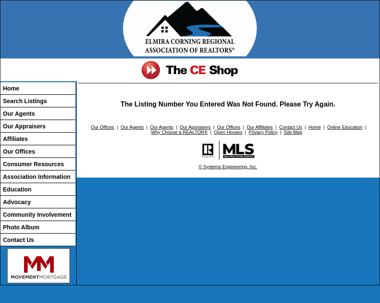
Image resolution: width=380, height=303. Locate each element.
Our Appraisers (24, 126)
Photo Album (21, 227)
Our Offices (19, 151)
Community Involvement (37, 214)
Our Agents (19, 113)
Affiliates (15, 139)
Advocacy (17, 202)
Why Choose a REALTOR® (179, 132)
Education (17, 189)
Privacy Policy (263, 132)
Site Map (293, 132)
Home (11, 88)
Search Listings (25, 101)
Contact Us (18, 240)
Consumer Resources (33, 164)
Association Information (36, 176)
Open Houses (228, 132)
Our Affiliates (259, 127)
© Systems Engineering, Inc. (228, 166)
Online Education (345, 127)
